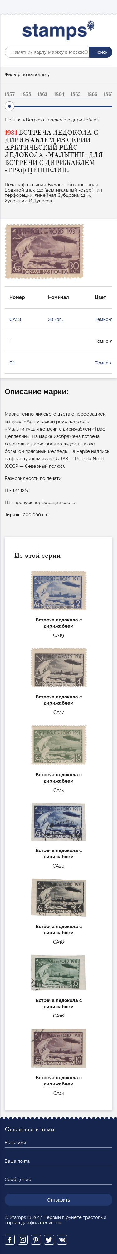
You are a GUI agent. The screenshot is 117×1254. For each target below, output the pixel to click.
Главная (13, 120)
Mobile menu (107, 6)
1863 (42, 94)
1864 (59, 94)
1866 (92, 94)
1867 (109, 94)
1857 (10, 94)
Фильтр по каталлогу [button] (27, 74)
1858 (26, 94)
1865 (76, 94)
